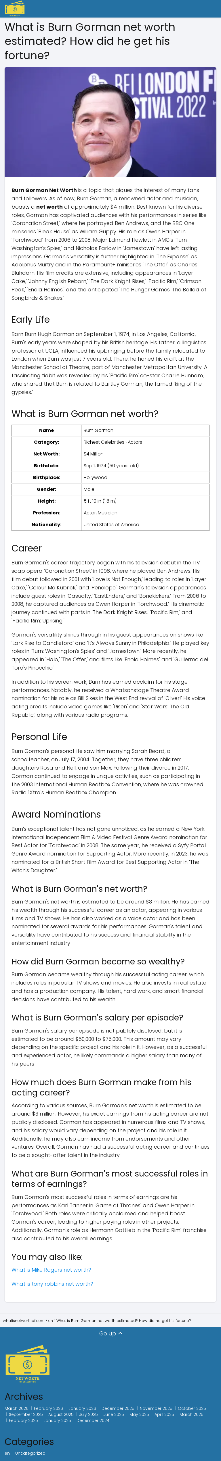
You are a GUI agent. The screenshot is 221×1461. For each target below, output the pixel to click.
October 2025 (192, 1408)
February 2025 (23, 1420)
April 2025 (164, 1414)
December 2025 (118, 1408)
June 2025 (113, 1414)
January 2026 (82, 1408)
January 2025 (57, 1420)
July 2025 (88, 1414)
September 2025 (26, 1414)
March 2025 (191, 1414)
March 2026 (16, 1408)
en (7, 1453)
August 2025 (61, 1414)
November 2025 (156, 1408)
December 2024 (93, 1420)
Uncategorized (30, 1453)
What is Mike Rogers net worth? (51, 1269)
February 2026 (48, 1408)
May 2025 (139, 1414)
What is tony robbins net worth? (52, 1283)
